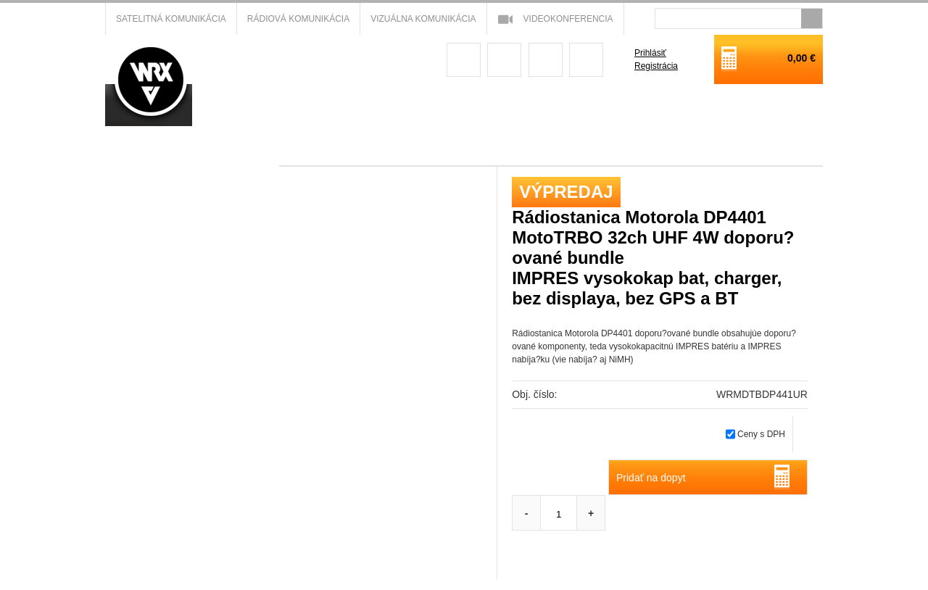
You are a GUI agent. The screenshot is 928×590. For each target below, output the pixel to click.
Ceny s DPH (761, 434)
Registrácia (656, 66)
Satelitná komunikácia (171, 19)
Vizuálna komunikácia (423, 19)
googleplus (504, 60)
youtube (546, 60)
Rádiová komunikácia (298, 19)
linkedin (586, 60)
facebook (464, 60)
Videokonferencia (568, 19)
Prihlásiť (650, 53)
